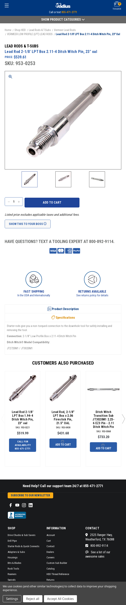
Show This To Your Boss (28, 224)
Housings (12, 557)
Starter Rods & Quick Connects (23, 546)
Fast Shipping (34, 291)
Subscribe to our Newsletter (30, 495)
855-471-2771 (69, 12)
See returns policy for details (92, 295)
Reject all (32, 599)
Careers (50, 557)
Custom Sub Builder (57, 562)
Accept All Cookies (60, 599)
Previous (3, 419)
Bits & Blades (14, 562)
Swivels (12, 579)
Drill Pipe (12, 540)
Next (123, 419)
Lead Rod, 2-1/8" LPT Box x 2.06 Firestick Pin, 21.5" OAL (63, 417)
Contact (51, 546)
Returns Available (92, 291)
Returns (50, 579)
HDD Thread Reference (58, 574)
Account (51, 535)
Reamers (12, 574)
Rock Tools (13, 568)
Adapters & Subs (16, 551)
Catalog (51, 568)
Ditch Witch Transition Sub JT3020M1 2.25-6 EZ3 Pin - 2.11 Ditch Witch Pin (103, 419)
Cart (49, 540)
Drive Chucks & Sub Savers (21, 535)
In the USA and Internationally (33, 295)
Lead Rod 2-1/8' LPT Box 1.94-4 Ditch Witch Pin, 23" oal (22, 417)
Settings (12, 599)
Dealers (50, 551)
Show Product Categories (63, 19)
